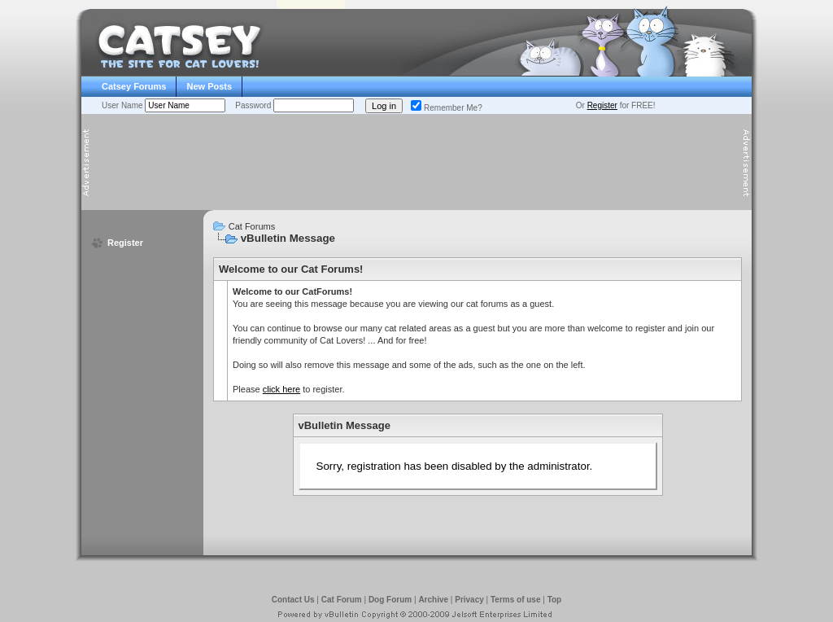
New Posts (209, 86)
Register (602, 105)
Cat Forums (252, 226)
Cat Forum (341, 599)
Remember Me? (446, 107)
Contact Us (293, 599)
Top (554, 599)
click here (281, 389)
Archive (433, 599)
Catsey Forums (134, 86)
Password (254, 105)
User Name (123, 105)
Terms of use (516, 599)
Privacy (469, 599)
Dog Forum (390, 599)
